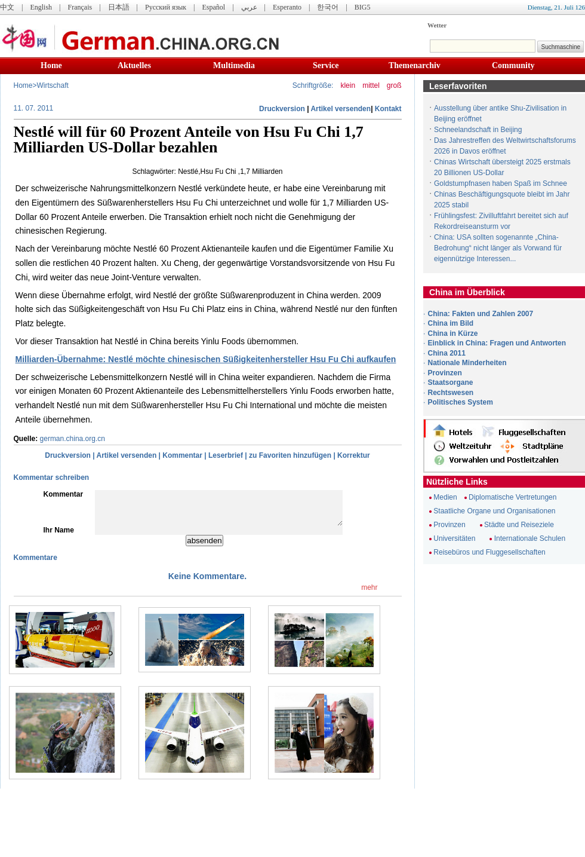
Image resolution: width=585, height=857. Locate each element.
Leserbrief (225, 455)
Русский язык (165, 7)
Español (214, 7)
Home (51, 65)
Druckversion (282, 109)
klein (347, 85)
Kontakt (388, 109)
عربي (249, 7)
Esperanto (287, 7)
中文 (7, 7)
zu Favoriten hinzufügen (290, 455)
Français (79, 7)
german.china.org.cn (72, 438)
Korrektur (353, 455)
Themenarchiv (415, 65)
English (41, 7)
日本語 (119, 7)
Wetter (437, 25)
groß (394, 85)
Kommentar (182, 455)
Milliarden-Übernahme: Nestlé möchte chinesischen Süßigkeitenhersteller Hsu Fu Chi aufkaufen (206, 359)
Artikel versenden (340, 109)
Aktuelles (134, 65)
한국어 (327, 7)
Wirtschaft (53, 85)
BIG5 (363, 7)
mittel (371, 85)
